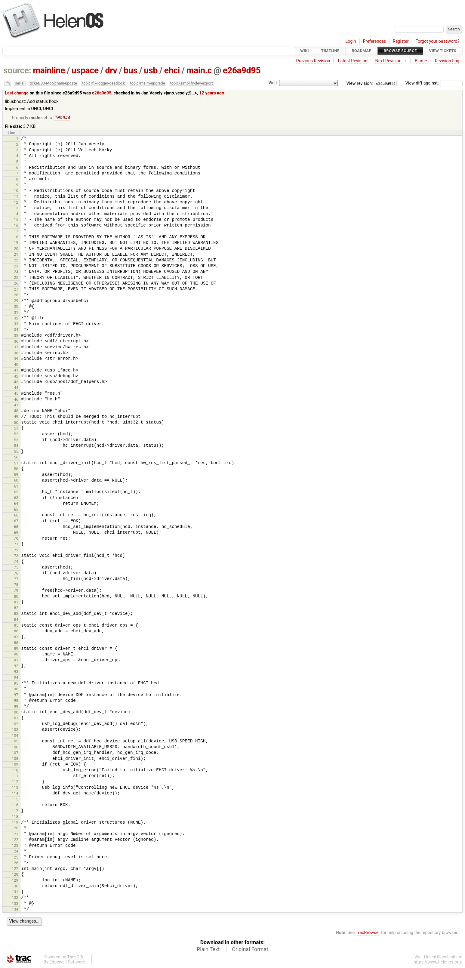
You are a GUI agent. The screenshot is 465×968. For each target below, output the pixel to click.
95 (16, 684)
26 (16, 284)
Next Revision (388, 60)
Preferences (374, 41)
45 (16, 394)
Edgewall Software (67, 962)
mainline (49, 70)
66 (16, 515)
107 (15, 753)
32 (16, 318)
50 (16, 423)
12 (16, 203)
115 (15, 799)
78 (16, 585)
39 (16, 359)
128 (15, 875)
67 (16, 521)
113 (15, 788)
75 (16, 568)
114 (15, 794)
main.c (199, 70)
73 (16, 556)
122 (15, 840)
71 (16, 544)
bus (130, 70)
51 (16, 429)
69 (16, 533)
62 (16, 492)
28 (16, 295)
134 (15, 910)
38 (16, 353)
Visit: (273, 82)
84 (16, 620)
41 (16, 370)
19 (16, 243)
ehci (172, 70)
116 (15, 805)
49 (16, 417)
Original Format (250, 950)
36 (16, 342)
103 (15, 730)
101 (15, 718)
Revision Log (447, 60)
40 (16, 365)
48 (16, 411)
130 (15, 886)
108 (15, 759)
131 (15, 892)
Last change (17, 93)
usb (151, 70)
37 (16, 347)
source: (17, 70)
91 (16, 660)
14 (16, 214)
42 (16, 377)
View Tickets (442, 50)
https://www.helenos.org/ (438, 962)
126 (15, 863)
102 (15, 724)
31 (16, 313)
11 (16, 197)
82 (16, 608)
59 (16, 475)
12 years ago (211, 93)
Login (350, 41)
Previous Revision (313, 60)
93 (16, 672)
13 (16, 208)
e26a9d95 (242, 70)
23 (16, 266)
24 (16, 272)
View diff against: (434, 83)
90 (16, 654)
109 (15, 765)
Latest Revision (353, 60)
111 (15, 776)
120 (15, 828)
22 (16, 260)
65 (16, 510)
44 (16, 388)
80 (16, 597)
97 (16, 695)
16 (16, 226)
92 (16, 666)
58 (16, 469)
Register (401, 41)
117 (15, 811)
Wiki (304, 50)
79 (16, 591)
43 (16, 382)
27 (16, 290)
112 (15, 782)
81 (16, 602)
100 (15, 713)
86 (16, 631)
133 (15, 904)
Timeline (330, 50)
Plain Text (208, 950)
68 (16, 527)
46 (16, 400)
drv (111, 70)
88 (16, 643)
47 (16, 405)
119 (15, 823)
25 (16, 278)
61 (16, 487)
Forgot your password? (437, 41)
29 (16, 301)
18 (16, 237)
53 (16, 440)
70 (16, 539)
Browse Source (400, 50)
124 (15, 851)
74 (16, 562)
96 (16, 689)
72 (16, 550)
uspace (85, 70)
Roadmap (361, 50)
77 (16, 579)
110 (15, 771)
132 (15, 898)
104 (15, 736)
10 (16, 191)
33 (16, 324)
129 (15, 881)
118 (15, 817)
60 (16, 481)
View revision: (359, 83)
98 (16, 701)
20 (16, 249)
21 (16, 255)
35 (16, 336)
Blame (421, 60)
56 (16, 457)
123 (15, 846)
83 (16, 614)
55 (16, 452)
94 (16, 678)
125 (15, 857)
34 (16, 330)
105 (15, 741)
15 (16, 220)
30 (16, 307)
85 (16, 626)
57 (16, 463)
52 (16, 434)
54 (16, 446)
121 (15, 834)
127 (15, 869)
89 (16, 649)
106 (15, 747)
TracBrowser (368, 933)
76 (16, 574)
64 (16, 504)
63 (16, 498)
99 (16, 707)
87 (16, 637)
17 (16, 232)
